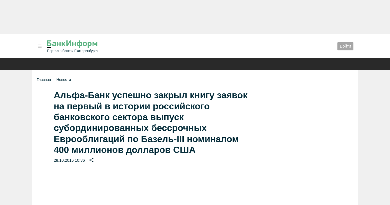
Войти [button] (345, 46)
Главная (44, 79)
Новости (64, 79)
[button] (40, 46)
